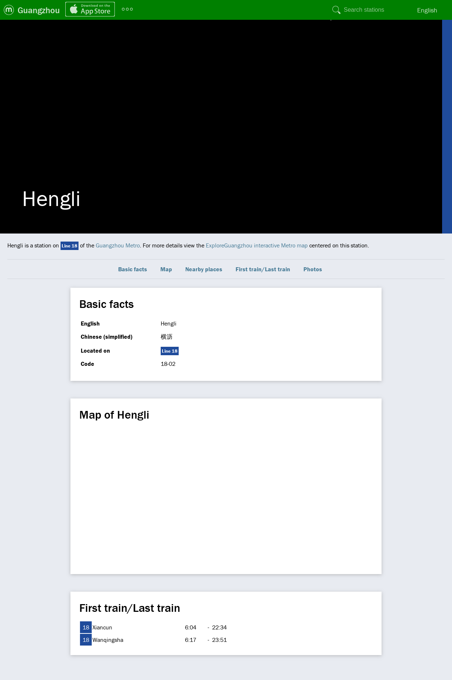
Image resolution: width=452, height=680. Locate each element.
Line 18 (69, 246)
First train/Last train (263, 269)
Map (166, 269)
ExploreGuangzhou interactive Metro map (257, 245)
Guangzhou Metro (118, 245)
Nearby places (203, 269)
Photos (312, 269)
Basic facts (132, 269)
